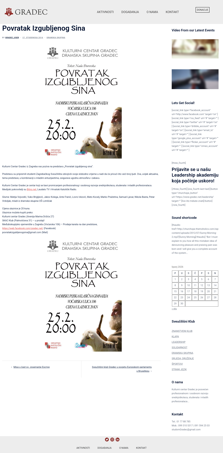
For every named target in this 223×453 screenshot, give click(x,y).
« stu (174, 308)
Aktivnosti (105, 12)
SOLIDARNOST (179, 347)
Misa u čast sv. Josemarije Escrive (31, 367)
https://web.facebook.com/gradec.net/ (22, 228)
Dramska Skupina (56, 38)
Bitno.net (31, 189)
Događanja (130, 12)
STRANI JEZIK (179, 369)
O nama (152, 12)
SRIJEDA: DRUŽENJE (183, 358)
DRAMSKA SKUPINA (182, 353)
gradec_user (12, 38)
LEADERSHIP (178, 342)
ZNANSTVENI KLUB (182, 331)
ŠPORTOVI (177, 364)
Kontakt (172, 12)
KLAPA (175, 336)
